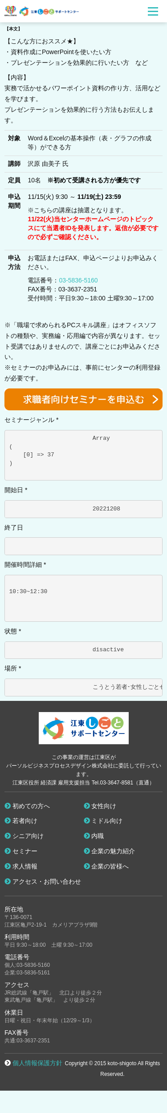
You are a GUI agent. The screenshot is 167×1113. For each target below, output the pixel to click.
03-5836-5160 (78, 280)
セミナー (20, 851)
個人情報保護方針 (37, 1063)
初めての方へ (27, 805)
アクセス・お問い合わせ (42, 881)
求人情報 (20, 866)
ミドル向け (103, 820)
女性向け (100, 805)
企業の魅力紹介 (109, 851)
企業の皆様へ (106, 866)
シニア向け (24, 835)
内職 (94, 835)
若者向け (20, 820)
